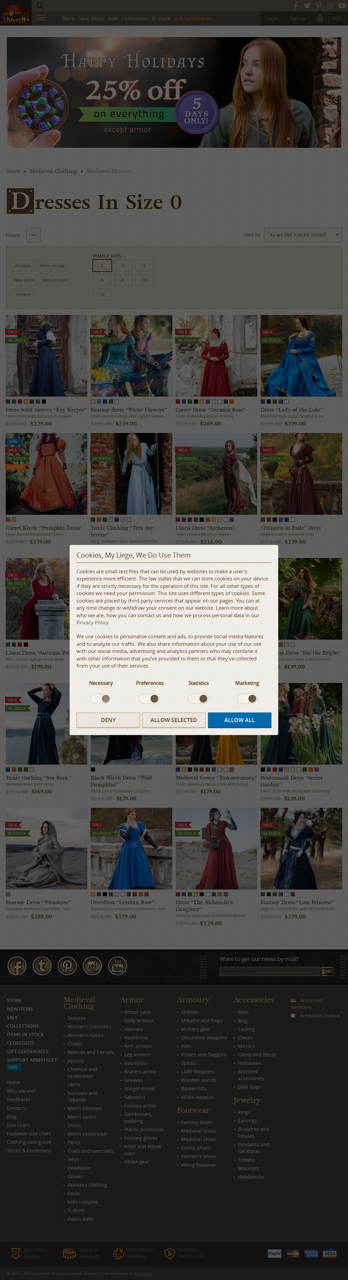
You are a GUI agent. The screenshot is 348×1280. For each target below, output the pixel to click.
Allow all (239, 720)
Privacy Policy (92, 622)
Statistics (198, 683)
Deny (108, 720)
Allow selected (174, 720)
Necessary (101, 683)
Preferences (149, 683)
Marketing (247, 683)
